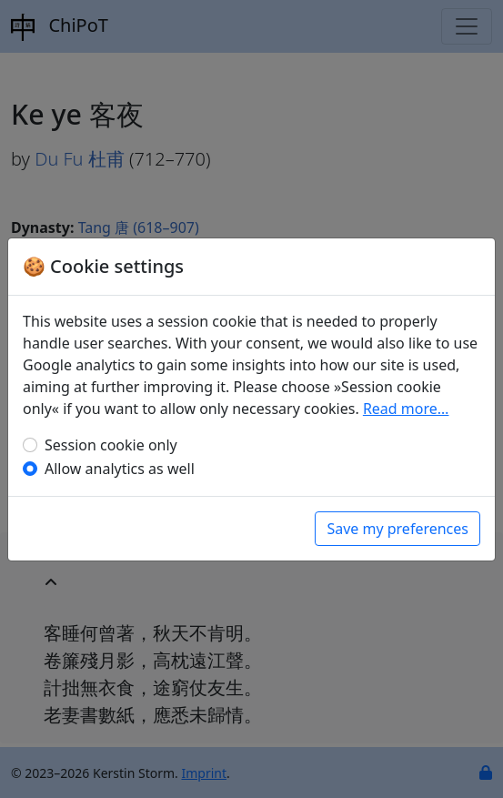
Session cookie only (111, 445)
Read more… (406, 409)
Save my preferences (397, 529)
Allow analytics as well (120, 469)
